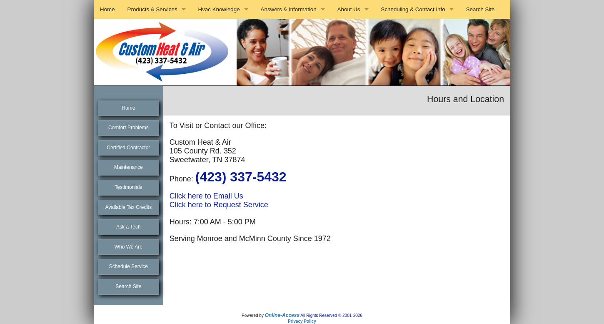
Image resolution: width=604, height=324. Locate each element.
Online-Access (282, 315)
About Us (348, 9)
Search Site (480, 9)
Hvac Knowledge (219, 9)
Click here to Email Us (206, 196)
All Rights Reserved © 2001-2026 (331, 315)
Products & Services (152, 9)
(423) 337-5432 (241, 176)
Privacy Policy (302, 321)
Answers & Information (289, 9)
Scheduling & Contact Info (413, 9)
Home (107, 9)
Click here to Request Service (219, 205)
